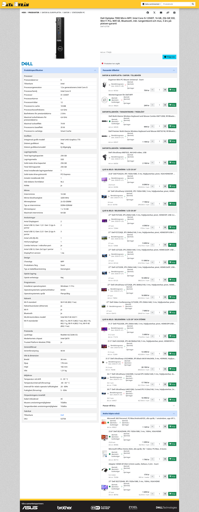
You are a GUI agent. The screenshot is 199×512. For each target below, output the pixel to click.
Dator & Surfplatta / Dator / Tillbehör (121, 75)
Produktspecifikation (33, 70)
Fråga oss (169, 56)
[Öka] (165, 90)
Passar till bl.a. (109, 405)
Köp (172, 89)
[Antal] (158, 90)
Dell (62, 414)
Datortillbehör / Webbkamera (117, 148)
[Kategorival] (151, 4)
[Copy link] (168, 12)
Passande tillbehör (111, 70)
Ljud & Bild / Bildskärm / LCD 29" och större (124, 319)
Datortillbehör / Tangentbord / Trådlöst (123, 111)
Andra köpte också (111, 413)
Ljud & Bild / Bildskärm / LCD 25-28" (119, 210)
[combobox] (176, 4)
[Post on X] (154, 12)
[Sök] (192, 4)
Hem (24, 12)
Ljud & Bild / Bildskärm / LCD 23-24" (119, 169)
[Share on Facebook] (148, 12)
